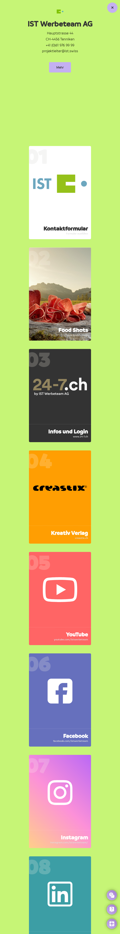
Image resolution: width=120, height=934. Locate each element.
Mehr (60, 67)
